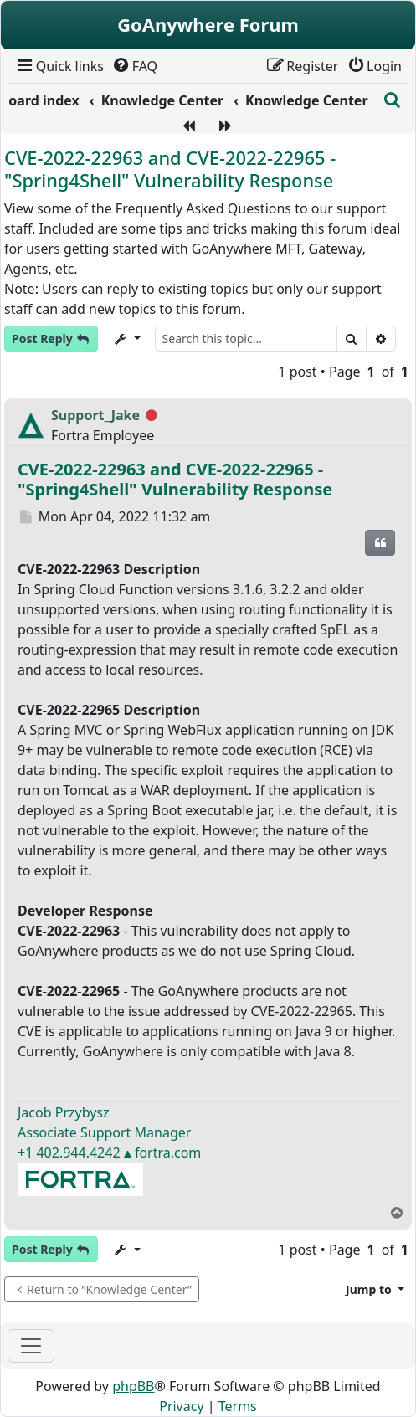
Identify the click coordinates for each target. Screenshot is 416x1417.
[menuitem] (59, 66)
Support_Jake (95, 415)
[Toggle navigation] (31, 1346)
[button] (375, 1289)
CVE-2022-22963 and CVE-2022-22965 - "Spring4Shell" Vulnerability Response (170, 169)
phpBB (133, 1386)
